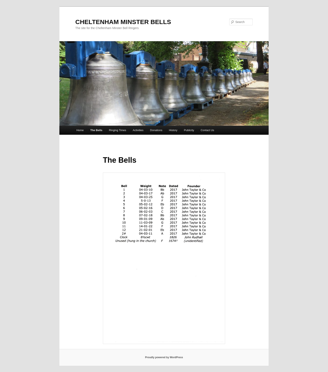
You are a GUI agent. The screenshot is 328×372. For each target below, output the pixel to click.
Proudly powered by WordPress (164, 357)
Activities (138, 130)
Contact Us (207, 130)
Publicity (189, 130)
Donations (156, 130)
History (173, 130)
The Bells (96, 130)
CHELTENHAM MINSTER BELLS (123, 21)
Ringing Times (117, 130)
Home (80, 130)
